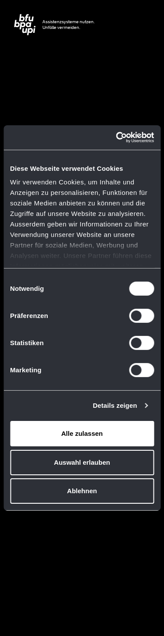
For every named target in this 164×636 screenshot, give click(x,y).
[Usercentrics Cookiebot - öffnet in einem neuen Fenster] (117, 137)
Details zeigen (115, 405)
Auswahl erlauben (82, 462)
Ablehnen (82, 491)
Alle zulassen (82, 433)
